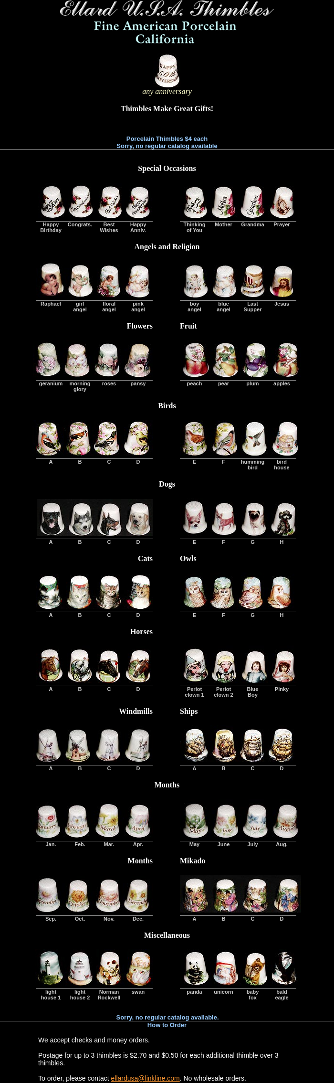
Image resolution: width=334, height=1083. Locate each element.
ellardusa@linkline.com (145, 1078)
